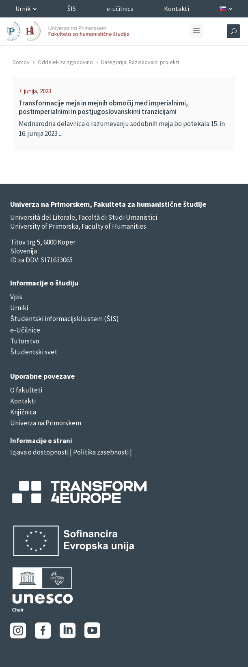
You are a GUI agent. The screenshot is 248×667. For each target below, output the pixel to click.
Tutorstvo (24, 341)
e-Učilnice (25, 330)
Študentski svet (33, 351)
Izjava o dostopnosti (39, 452)
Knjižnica (23, 411)
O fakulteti (26, 390)
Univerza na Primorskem (45, 422)
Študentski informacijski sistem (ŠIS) (64, 318)
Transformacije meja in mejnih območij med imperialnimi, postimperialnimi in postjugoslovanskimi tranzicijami (103, 107)
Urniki (19, 307)
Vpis (16, 296)
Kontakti (23, 401)
